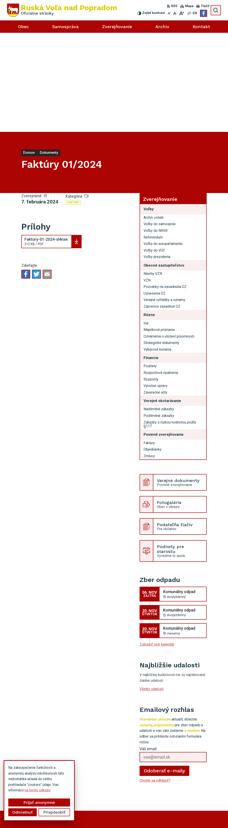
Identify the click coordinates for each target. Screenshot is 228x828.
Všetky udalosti (152, 590)
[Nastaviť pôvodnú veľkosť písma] (175, 13)
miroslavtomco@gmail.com (190, 778)
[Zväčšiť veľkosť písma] (181, 13)
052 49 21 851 (180, 768)
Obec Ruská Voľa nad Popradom (137, 816)
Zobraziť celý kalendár (157, 545)
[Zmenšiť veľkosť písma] (169, 13)
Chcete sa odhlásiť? (155, 681)
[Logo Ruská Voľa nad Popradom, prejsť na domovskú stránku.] (62, 10)
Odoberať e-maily (164, 671)
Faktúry (73, 103)
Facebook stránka (182, 783)
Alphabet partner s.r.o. (65, 816)
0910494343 (179, 773)
